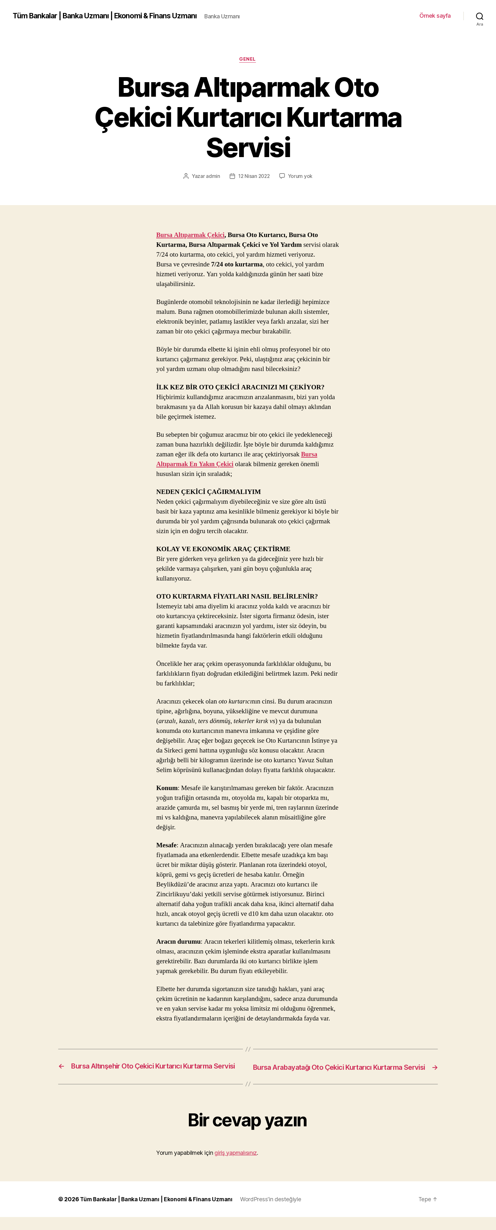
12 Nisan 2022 (253, 180)
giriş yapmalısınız (235, 1165)
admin (212, 180)
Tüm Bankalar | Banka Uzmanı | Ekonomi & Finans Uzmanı (109, 12)
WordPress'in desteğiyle (273, 1212)
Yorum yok (300, 180)
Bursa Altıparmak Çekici (192, 239)
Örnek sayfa (435, 17)
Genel (248, 63)
